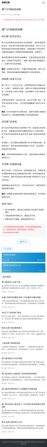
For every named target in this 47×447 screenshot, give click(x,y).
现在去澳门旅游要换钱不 (12, 328)
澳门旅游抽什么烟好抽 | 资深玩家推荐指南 (19, 374)
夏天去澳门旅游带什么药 (12, 422)
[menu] (43, 3)
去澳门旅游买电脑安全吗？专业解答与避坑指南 (21, 297)
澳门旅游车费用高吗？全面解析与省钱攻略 (19, 389)
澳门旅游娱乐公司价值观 (12, 358)
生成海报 (7, 248)
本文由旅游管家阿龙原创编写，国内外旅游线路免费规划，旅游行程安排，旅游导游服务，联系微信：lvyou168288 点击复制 (22, 229)
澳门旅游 (17, 14)
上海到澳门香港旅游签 (11, 343)
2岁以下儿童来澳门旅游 (11, 313)
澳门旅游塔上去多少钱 (11, 282)
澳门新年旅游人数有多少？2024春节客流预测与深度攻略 (23, 405)
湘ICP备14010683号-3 (30, 442)
